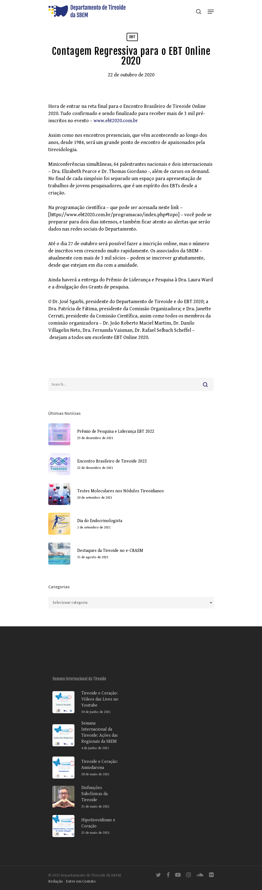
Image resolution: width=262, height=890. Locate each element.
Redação (55, 881)
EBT (132, 37)
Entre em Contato (81, 881)
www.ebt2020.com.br (115, 121)
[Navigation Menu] (211, 11)
